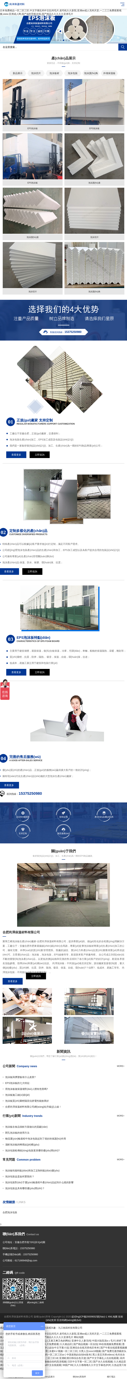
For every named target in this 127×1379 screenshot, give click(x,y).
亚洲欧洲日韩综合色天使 (72, 1358)
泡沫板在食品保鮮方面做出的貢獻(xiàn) (26, 1126)
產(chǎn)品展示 (48, 1375)
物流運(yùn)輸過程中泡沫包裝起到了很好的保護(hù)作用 (35, 1138)
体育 (45, 1351)
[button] (58, 40)
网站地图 (79, 1337)
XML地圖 (112, 1316)
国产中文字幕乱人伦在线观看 (103, 1358)
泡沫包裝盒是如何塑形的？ (19, 1176)
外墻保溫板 (109, 73)
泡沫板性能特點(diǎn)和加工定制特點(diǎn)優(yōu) (32, 1170)
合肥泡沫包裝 (10, 1212)
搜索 (122, 47)
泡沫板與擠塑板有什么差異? (20, 1077)
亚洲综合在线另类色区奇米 (84, 1347)
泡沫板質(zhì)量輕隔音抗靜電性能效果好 (27, 1100)
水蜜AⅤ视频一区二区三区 (63, 1351)
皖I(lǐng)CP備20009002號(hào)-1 (89, 1316)
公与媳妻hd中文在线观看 (47, 1365)
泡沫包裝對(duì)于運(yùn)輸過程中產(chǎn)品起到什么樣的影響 (39, 1182)
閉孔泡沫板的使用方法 (17, 1132)
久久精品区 (66, 1344)
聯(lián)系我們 (79, 1375)
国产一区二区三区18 (47, 1358)
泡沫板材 (54, 73)
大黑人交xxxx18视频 (90, 1351)
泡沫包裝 (73, 73)
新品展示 (17, 73)
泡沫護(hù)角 (91, 73)
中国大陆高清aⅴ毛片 (103, 1340)
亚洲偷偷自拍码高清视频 (53, 1361)
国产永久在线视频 (102, 1361)
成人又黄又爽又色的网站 (56, 1340)
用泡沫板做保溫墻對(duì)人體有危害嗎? (26, 1089)
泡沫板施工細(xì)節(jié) (17, 1095)
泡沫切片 (36, 73)
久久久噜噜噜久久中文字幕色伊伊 (92, 1365)
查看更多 (12, 981)
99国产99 (68, 1365)
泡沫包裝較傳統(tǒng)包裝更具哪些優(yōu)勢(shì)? (32, 1150)
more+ (120, 1066)
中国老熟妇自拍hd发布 (79, 1354)
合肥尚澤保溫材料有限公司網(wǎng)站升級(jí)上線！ (33, 1106)
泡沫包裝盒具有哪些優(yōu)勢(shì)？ (25, 1188)
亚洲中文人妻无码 (81, 1340)
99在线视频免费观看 (110, 1344)
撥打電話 (111, 1375)
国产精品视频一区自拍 (85, 1344)
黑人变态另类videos (103, 1354)
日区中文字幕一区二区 (79, 1361)
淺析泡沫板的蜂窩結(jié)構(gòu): (22, 1144)
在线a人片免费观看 (48, 1344)
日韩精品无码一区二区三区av (49, 1354)
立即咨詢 (36, 981)
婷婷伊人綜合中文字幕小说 (54, 1347)
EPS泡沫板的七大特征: (17, 1083)
